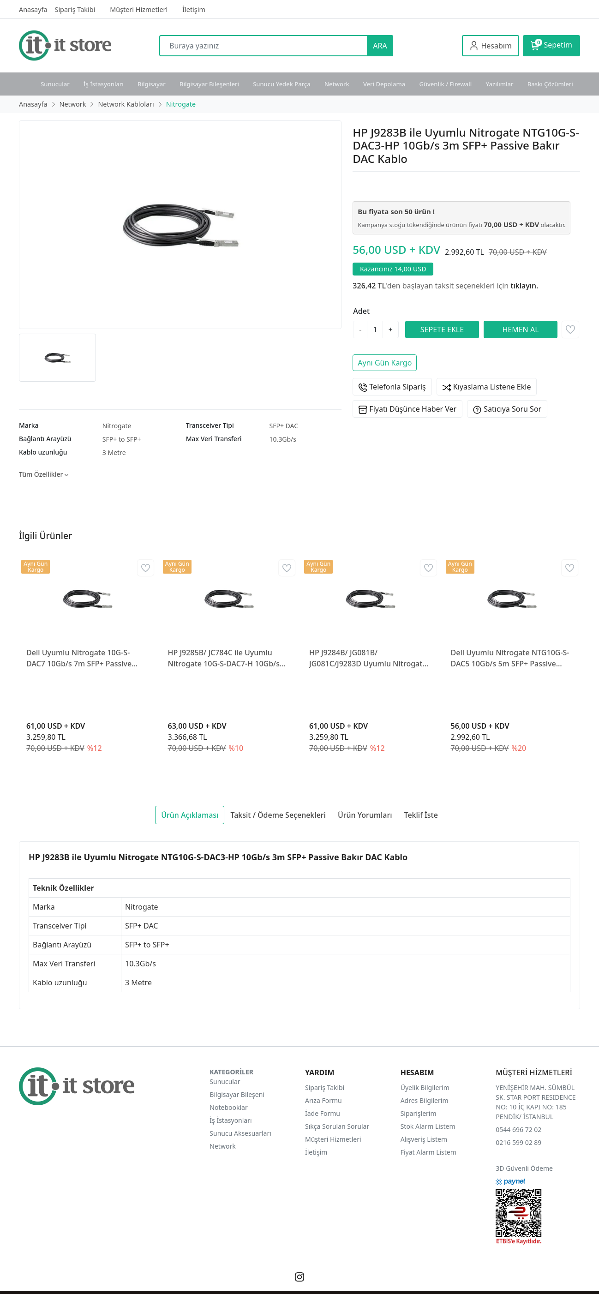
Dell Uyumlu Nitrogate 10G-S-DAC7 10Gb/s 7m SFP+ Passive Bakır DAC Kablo (79, 658)
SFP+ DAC (283, 425)
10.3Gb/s (282, 439)
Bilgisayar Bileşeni (237, 1094)
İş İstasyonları (104, 84)
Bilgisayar (152, 84)
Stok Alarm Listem (428, 1126)
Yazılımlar (500, 84)
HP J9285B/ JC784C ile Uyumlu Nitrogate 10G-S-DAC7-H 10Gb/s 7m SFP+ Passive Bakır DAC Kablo (226, 658)
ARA (380, 46)
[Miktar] (375, 329)
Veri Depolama (384, 84)
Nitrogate (117, 425)
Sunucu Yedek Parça (282, 84)
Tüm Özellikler (43, 474)
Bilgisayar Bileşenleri (209, 84)
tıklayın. (524, 286)
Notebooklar (228, 1107)
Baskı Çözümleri (550, 84)
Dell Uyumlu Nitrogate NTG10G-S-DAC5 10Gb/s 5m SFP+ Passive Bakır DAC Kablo (510, 658)
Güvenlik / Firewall (445, 84)
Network (336, 84)
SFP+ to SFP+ (121, 439)
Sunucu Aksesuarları (240, 1133)
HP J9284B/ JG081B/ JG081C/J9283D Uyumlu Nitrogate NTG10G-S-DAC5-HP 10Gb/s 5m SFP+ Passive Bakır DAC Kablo (368, 658)
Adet (361, 311)
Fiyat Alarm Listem (428, 1152)
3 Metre (114, 452)
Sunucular (55, 84)
